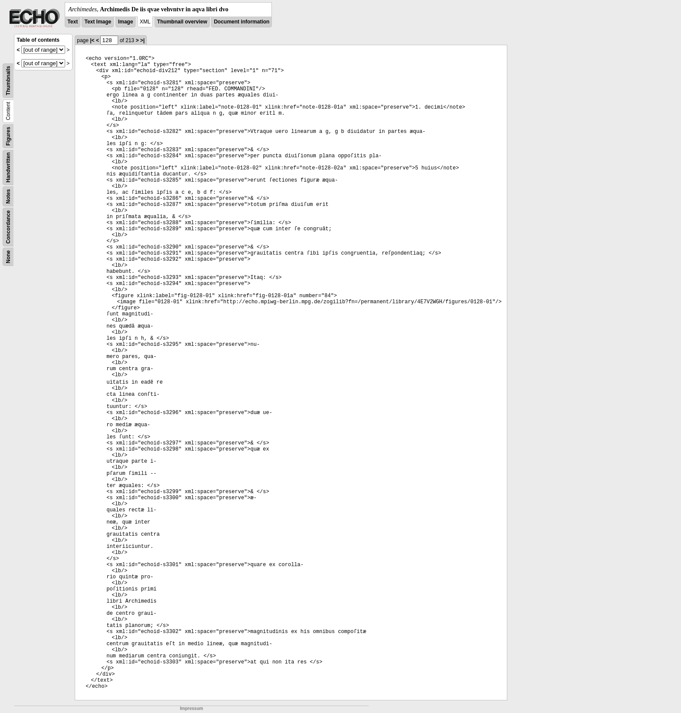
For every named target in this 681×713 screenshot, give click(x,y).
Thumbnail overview (182, 22)
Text (72, 22)
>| (142, 40)
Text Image (97, 22)
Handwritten (8, 167)
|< (92, 40)
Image (125, 22)
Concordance (8, 227)
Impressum (191, 708)
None (8, 256)
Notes (8, 196)
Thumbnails (8, 80)
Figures (8, 136)
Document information (241, 22)
